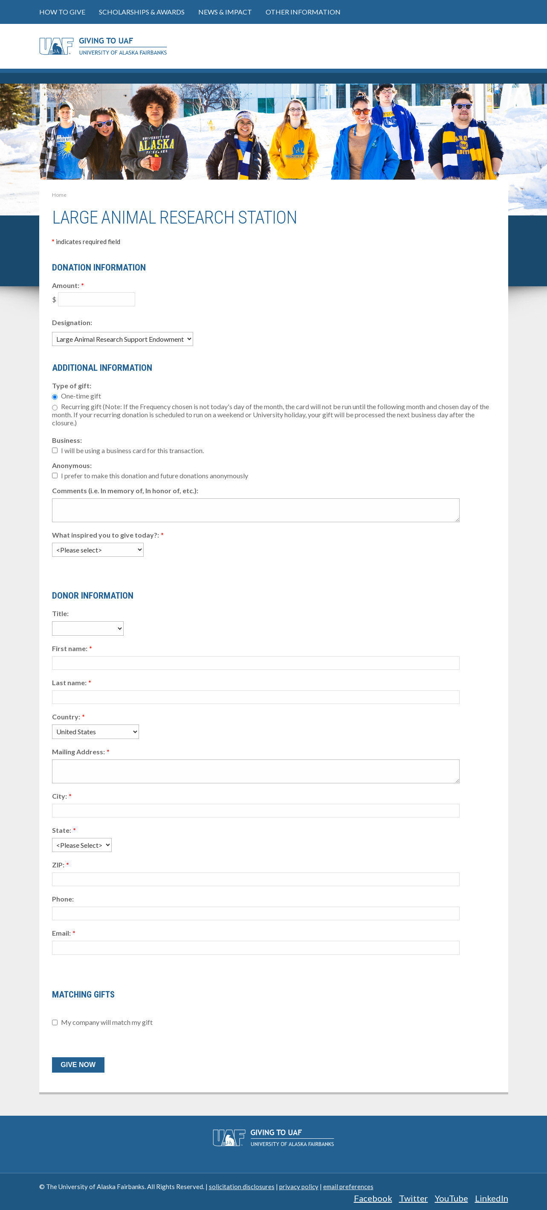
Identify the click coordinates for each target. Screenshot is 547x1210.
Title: (60, 613)
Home (59, 195)
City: (59, 796)
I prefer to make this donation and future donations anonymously (154, 475)
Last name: (69, 682)
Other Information (303, 12)
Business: (67, 440)
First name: (69, 648)
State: (61, 830)
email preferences (348, 1186)
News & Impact (225, 12)
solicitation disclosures (242, 1186)
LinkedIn (491, 1198)
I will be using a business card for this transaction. (132, 450)
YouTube (451, 1198)
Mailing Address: (78, 752)
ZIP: (58, 865)
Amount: (65, 285)
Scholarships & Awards (142, 12)
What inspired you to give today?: (105, 535)
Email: (61, 933)
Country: (66, 717)
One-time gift (81, 396)
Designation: (72, 322)
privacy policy (298, 1186)
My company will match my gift (107, 1022)
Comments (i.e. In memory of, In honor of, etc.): (125, 490)
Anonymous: (72, 465)
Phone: (63, 899)
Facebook (373, 1198)
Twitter (413, 1198)
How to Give (62, 12)
